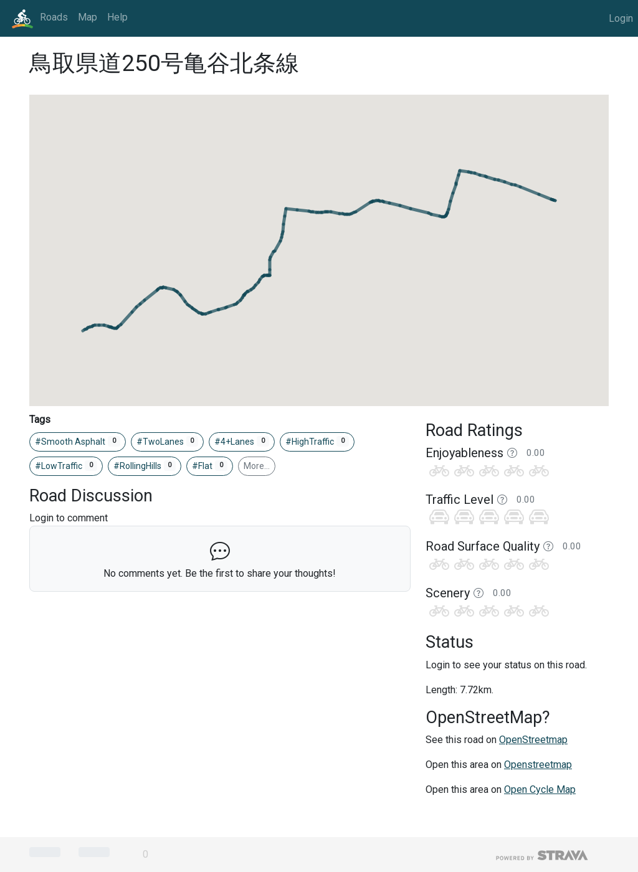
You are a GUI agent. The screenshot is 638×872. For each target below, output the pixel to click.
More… (257, 466)
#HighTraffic (317, 441)
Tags (39, 419)
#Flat (209, 466)
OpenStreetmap (533, 740)
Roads (54, 17)
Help (117, 17)
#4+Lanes (241, 441)
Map (87, 17)
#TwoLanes (167, 441)
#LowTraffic (66, 466)
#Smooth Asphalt (77, 441)
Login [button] (621, 18)
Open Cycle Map (540, 789)
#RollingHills (144, 466)
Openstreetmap (538, 764)
